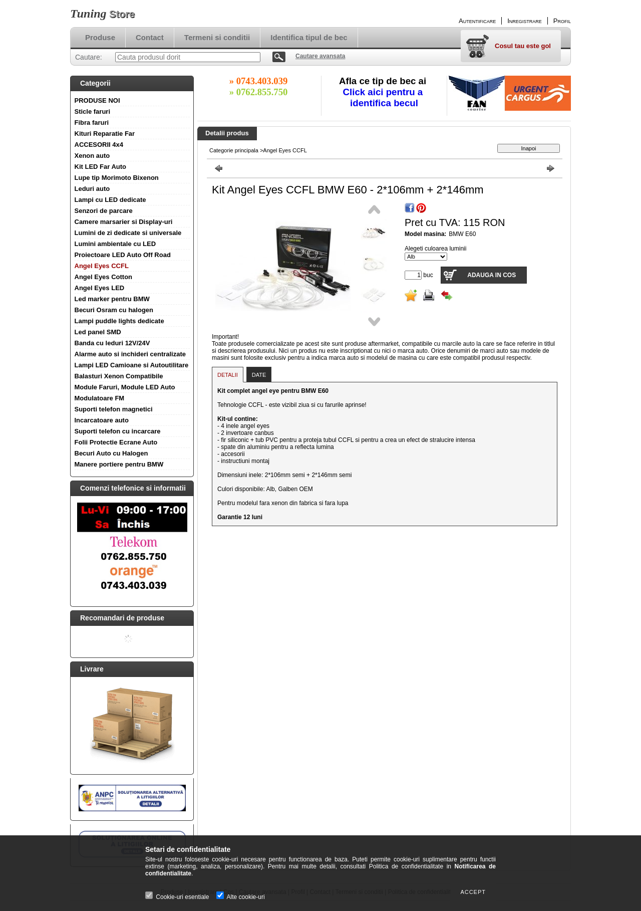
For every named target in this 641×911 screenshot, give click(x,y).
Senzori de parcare (104, 210)
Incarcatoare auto (102, 420)
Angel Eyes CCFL (102, 266)
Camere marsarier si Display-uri (124, 221)
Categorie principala (233, 150)
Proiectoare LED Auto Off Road (123, 255)
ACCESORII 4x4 (99, 144)
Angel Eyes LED (100, 288)
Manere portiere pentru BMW (119, 464)
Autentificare (477, 21)
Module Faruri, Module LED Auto (125, 387)
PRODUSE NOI (97, 100)
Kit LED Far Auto (101, 166)
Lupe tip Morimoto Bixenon (117, 177)
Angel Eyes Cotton (104, 277)
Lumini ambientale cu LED (115, 244)
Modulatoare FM (100, 398)
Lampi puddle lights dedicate (119, 321)
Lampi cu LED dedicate (110, 199)
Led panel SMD (98, 332)
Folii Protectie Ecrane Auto (116, 442)
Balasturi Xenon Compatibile (119, 376)
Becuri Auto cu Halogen (111, 453)
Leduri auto (92, 188)
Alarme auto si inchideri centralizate (130, 354)
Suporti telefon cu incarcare (118, 431)
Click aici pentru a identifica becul (384, 97)
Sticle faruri (93, 111)
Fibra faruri (92, 122)
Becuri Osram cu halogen (114, 310)
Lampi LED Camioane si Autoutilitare (132, 365)
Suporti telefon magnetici (114, 409)
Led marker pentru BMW (112, 299)
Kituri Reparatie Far (105, 133)
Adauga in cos (491, 275)
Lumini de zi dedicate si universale (128, 233)
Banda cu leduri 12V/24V (112, 343)
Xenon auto (92, 155)
